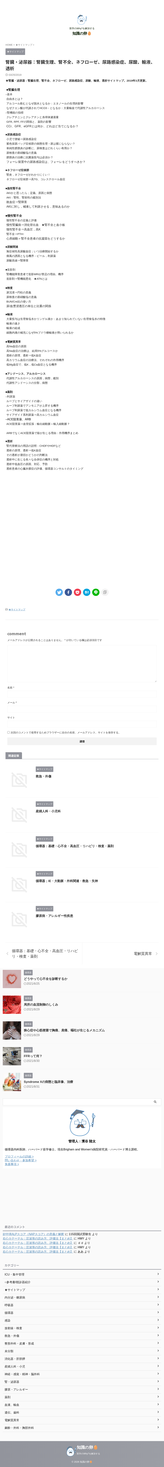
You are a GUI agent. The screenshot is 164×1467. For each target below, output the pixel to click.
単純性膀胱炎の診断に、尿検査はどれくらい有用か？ (39, 148)
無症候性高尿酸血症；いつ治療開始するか (32, 251)
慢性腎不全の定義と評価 (21, 220)
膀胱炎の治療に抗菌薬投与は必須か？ (29, 157)
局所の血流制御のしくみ (41, 1004)
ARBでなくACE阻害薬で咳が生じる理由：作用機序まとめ (42, 433)
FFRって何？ (33, 1056)
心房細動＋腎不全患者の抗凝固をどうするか (35, 238)
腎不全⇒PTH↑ (15, 234)
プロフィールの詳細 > (19, 1156)
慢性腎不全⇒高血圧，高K (23, 229)
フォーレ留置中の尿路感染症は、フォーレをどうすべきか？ (46, 161)
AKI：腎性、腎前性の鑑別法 (23, 197)
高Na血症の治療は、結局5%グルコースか (32, 350)
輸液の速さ (13, 323)
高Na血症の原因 (16, 346)
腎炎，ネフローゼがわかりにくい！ (28, 174)
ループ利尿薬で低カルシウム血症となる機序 (33, 410)
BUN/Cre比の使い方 (18, 301)
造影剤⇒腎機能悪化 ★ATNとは (26, 278)
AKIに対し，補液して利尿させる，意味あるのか (38, 206)
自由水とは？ (14, 98)
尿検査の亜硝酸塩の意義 (21, 152)
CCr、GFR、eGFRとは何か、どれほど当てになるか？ (42, 126)
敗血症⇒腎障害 (16, 202)
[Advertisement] (82, 503)
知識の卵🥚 (82, 33)
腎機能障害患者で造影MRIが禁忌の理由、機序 (35, 274)
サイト (11, 717)
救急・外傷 (43, 776)
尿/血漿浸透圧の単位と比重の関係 (28, 306)
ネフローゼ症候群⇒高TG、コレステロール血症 (35, 179)
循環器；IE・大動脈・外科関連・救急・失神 (67, 881)
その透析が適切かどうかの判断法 (27, 454)
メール (12, 702)
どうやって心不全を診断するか (45, 979)
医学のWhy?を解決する (88, 1453)
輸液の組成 (13, 328)
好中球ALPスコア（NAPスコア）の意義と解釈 (33, 1234)
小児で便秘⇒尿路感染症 (21, 139)
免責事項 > (12, 1164)
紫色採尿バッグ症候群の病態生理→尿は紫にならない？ (40, 143)
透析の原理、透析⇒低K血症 (23, 355)
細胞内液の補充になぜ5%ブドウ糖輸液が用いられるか (40, 332)
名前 (10, 687)
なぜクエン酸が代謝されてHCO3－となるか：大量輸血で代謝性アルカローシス (55, 108)
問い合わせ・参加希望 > (21, 1160)
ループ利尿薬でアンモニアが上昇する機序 (32, 405)
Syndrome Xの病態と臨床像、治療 (48, 1082)
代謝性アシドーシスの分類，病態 (27, 382)
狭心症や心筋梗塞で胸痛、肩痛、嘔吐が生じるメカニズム (64, 1030)
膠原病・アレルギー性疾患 (54, 916)
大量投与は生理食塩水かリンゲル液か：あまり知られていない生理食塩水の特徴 (55, 318)
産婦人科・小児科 (48, 811)
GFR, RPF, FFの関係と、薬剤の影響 (28, 121)
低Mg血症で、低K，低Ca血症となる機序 (31, 364)
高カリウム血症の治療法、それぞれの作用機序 (35, 360)
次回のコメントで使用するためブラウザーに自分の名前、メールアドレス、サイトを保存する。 (66, 732)
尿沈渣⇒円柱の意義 (18, 292)
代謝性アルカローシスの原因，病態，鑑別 (32, 378)
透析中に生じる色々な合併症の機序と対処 (32, 459)
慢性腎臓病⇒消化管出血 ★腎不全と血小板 (35, 224)
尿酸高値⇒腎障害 (17, 260)
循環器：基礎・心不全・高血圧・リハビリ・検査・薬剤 (75, 846)
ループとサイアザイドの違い (24, 401)
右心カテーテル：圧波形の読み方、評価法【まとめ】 (38, 1238)
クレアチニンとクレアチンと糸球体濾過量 (32, 117)
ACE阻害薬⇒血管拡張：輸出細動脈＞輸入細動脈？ (38, 423)
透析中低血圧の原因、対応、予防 (27, 464)
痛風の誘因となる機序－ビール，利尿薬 (31, 255)
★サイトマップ (17, 609)
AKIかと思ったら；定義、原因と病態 (29, 192)
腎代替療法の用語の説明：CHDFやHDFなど (33, 445)
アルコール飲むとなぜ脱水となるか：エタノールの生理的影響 (44, 103)
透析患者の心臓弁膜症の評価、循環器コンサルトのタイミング (44, 468)
